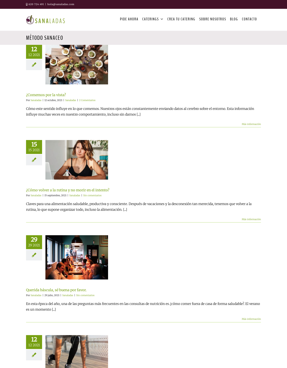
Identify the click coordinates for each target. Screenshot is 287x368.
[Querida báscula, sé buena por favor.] (76, 257)
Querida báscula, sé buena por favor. (56, 290)
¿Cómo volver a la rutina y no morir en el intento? (67, 190)
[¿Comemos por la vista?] (76, 64)
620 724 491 (35, 4)
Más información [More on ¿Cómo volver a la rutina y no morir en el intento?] (251, 219)
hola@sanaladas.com (60, 4)
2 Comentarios (87, 100)
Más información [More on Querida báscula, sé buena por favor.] (251, 318)
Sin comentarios (92, 195)
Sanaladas (36, 100)
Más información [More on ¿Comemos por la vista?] (251, 124)
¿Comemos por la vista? (46, 95)
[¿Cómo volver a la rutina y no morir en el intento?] (76, 160)
